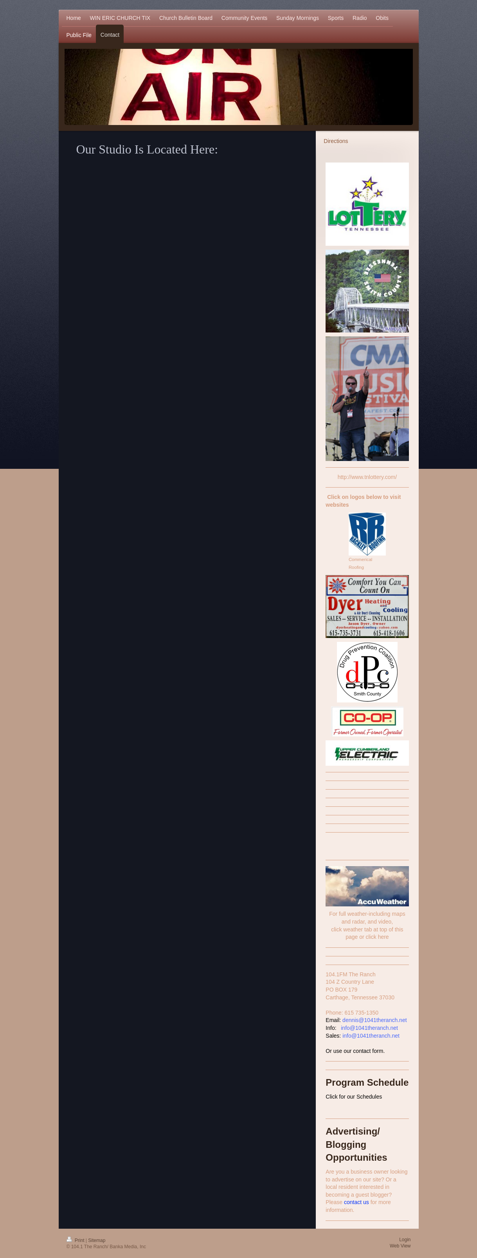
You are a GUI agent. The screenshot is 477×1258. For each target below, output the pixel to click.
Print (76, 1240)
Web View (400, 1246)
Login (404, 1239)
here (383, 937)
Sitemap (96, 1240)
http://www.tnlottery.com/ (367, 477)
